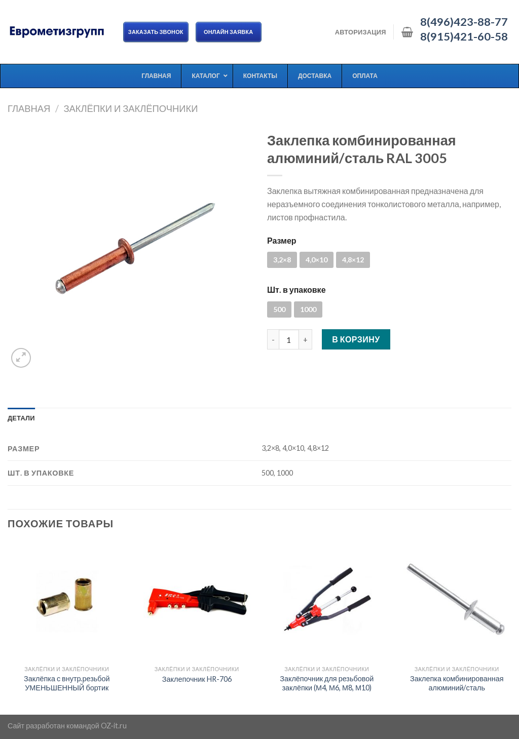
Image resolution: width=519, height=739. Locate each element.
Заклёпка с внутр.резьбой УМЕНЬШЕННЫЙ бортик (67, 683)
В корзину (356, 339)
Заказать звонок (156, 31)
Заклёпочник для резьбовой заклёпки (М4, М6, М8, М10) (327, 683)
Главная (29, 108)
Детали (21, 418)
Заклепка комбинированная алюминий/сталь (457, 683)
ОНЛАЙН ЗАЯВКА (228, 31)
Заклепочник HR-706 (197, 679)
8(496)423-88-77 (464, 21)
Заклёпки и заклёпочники (130, 108)
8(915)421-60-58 (464, 36)
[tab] (21, 418)
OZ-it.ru (114, 725)
